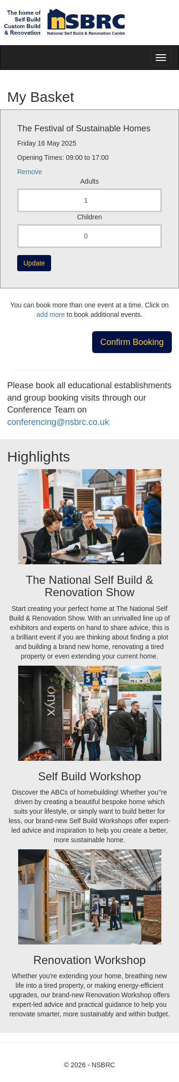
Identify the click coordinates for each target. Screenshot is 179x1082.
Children (89, 217)
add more (51, 314)
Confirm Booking (132, 342)
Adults (89, 181)
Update (34, 263)
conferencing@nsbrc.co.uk (58, 422)
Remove (29, 172)
